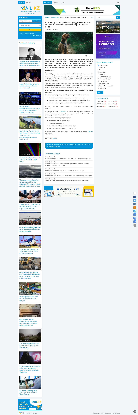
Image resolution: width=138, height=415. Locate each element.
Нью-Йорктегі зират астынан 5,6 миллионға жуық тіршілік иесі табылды (30, 339)
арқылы (90, 131)
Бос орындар (108, 413)
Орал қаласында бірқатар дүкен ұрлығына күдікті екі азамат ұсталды (30, 386)
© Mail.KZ (29, 413)
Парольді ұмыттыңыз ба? (26, 33)
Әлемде (62, 17)
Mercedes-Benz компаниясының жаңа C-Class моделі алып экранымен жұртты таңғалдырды (30, 102)
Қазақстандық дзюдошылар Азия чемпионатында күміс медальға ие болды (30, 245)
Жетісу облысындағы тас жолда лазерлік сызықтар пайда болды (30, 153)
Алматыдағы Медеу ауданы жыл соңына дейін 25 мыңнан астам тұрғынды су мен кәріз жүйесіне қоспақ (30, 268)
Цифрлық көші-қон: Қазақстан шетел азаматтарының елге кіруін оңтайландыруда (30, 200)
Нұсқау (62, 2)
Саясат (67, 17)
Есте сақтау (37, 35)
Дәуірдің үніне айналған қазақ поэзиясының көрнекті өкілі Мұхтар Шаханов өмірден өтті (30, 56)
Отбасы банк (103, 81)
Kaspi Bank (102, 88)
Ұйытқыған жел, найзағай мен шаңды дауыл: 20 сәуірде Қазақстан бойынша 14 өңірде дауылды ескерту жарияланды (30, 176)
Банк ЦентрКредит (105, 77)
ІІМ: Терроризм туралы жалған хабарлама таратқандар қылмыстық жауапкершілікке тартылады (30, 362)
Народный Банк (104, 83)
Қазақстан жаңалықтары (52, 17)
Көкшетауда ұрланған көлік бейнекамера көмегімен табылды (30, 292)
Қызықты (83, 17)
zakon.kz (54, 138)
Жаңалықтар (47, 2)
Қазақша (21, 2)
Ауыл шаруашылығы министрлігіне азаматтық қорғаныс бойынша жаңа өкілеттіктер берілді (30, 315)
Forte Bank (102, 72)
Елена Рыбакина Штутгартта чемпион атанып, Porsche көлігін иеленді (30, 79)
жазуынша (63, 111)
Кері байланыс (116, 413)
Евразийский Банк (104, 79)
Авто (78, 17)
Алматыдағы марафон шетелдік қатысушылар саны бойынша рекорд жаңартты (30, 222)
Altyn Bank (102, 67)
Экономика (73, 17)
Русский (28, 2)
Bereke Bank (102, 70)
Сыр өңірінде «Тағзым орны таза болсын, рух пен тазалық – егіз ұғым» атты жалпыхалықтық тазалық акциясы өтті (30, 128)
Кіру (118, 2)
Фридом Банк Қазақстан (106, 86)
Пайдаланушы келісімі (98, 413)
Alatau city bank (104, 65)
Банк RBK (102, 74)
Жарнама (55, 2)
